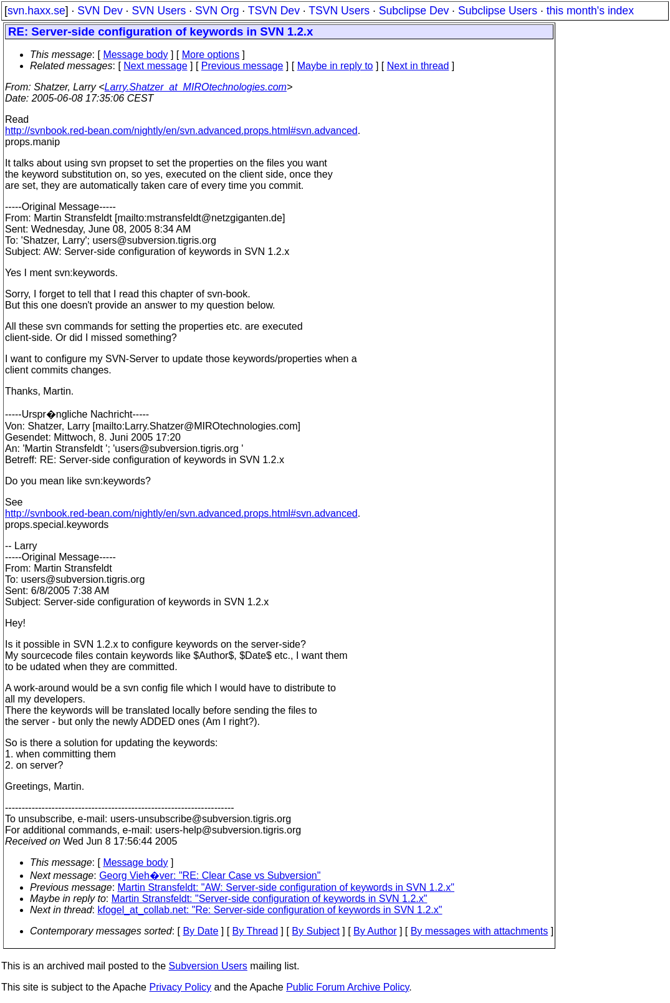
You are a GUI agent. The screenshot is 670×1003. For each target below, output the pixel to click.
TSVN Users (339, 10)
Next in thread (418, 65)
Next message (155, 65)
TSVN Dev (274, 10)
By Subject (315, 931)
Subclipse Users (497, 10)
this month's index (590, 10)
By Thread (255, 931)
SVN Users (159, 10)
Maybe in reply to (335, 65)
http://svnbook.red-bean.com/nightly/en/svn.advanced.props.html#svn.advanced (181, 130)
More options (211, 54)
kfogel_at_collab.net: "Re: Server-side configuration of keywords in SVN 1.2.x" (270, 910)
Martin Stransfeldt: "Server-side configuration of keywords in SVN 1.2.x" (270, 898)
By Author (374, 931)
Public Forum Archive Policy (347, 987)
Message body (135, 54)
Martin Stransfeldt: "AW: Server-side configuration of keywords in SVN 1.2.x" (286, 887)
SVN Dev (99, 10)
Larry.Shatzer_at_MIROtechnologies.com (196, 87)
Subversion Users (208, 966)
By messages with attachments (479, 931)
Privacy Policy (180, 987)
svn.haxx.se (36, 10)
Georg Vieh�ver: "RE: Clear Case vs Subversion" (209, 875)
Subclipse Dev (414, 10)
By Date (200, 931)
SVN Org (217, 10)
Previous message (242, 65)
